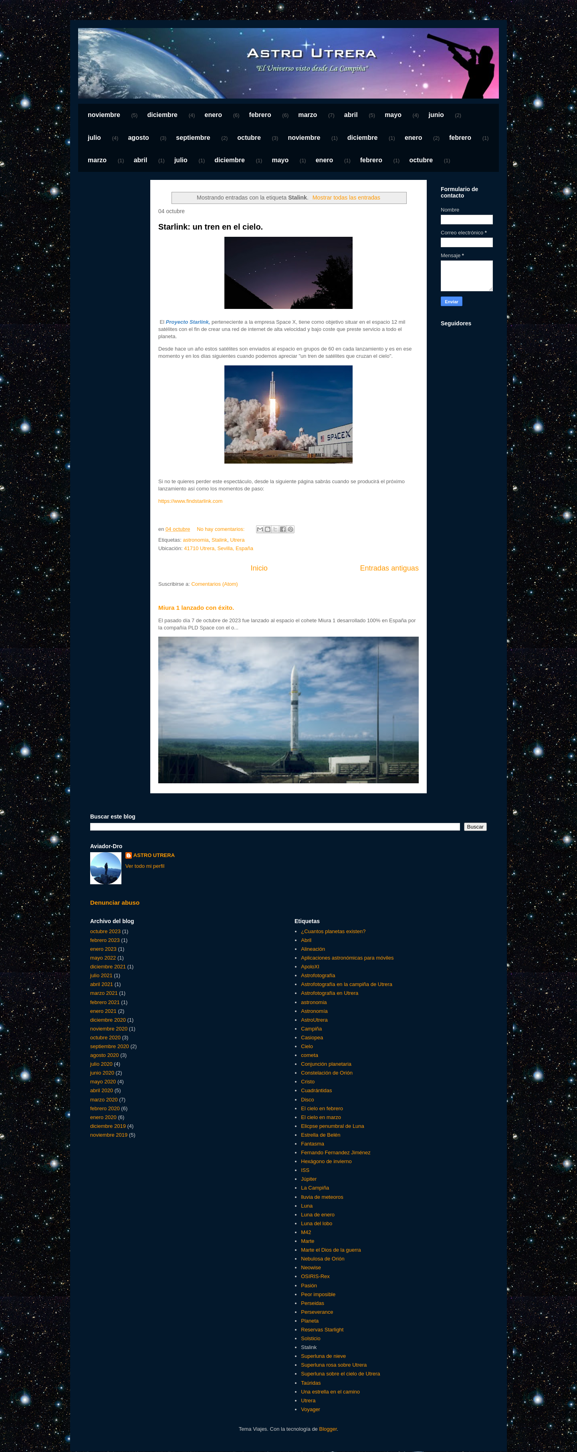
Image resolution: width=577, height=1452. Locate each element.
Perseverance (317, 1312)
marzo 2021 (104, 993)
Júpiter (309, 1179)
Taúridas (311, 1383)
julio (94, 137)
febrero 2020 (105, 1108)
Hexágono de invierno (326, 1161)
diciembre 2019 (108, 1126)
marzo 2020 (104, 1100)
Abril (306, 940)
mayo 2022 (103, 958)
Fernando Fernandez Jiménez (335, 1153)
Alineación (313, 949)
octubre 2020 (105, 1038)
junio (436, 114)
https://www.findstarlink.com (190, 501)
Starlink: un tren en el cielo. (210, 226)
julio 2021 (101, 975)
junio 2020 (102, 1073)
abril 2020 (101, 1090)
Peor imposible (318, 1294)
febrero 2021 (105, 1002)
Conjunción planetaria (326, 1064)
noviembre (104, 114)
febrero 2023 (105, 940)
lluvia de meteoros (322, 1197)
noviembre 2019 (108, 1135)
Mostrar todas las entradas (346, 197)
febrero (260, 114)
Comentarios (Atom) (214, 584)
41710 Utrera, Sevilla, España (218, 548)
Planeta (310, 1321)
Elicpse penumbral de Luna (332, 1126)
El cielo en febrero (322, 1108)
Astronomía (314, 1011)
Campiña (311, 1029)
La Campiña (315, 1188)
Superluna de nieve (323, 1356)
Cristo (308, 1082)
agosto (138, 137)
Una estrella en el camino (330, 1392)
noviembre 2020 (108, 1029)
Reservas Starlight (322, 1330)
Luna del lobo (316, 1223)
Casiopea (312, 1038)
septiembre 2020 (109, 1046)
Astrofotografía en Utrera (329, 993)
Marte (307, 1241)
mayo (393, 114)
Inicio (258, 568)
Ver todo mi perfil (145, 866)
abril (351, 114)
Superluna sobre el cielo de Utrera (340, 1374)
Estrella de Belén (320, 1135)
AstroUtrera (314, 1020)
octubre (249, 137)
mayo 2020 (103, 1082)
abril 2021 (101, 984)
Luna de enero (318, 1215)
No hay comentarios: (221, 529)
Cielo (307, 1046)
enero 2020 (103, 1117)
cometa (309, 1055)
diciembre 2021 (108, 967)
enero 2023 (103, 949)
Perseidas (312, 1303)
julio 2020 (101, 1064)
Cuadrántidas (316, 1090)
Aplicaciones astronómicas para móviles (347, 958)
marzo (307, 114)
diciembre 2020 (108, 1020)
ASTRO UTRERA (154, 855)
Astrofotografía (318, 975)
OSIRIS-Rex (315, 1276)
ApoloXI (310, 967)
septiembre (193, 137)
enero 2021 (103, 1011)
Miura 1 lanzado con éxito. (196, 607)
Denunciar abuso (114, 902)
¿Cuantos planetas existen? (333, 931)
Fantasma (312, 1144)
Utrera (237, 540)
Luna (307, 1206)
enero (213, 114)
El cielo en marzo (321, 1117)
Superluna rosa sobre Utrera (334, 1365)
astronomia (195, 540)
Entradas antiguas (389, 568)
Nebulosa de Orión (322, 1259)
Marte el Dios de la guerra (331, 1250)
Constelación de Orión (327, 1073)
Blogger (328, 1429)
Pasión (309, 1286)
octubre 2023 (105, 931)
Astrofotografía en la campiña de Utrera (346, 984)
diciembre (162, 114)
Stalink (219, 540)
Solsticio (310, 1338)
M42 (306, 1232)
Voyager (310, 1409)
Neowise (311, 1267)
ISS (305, 1170)
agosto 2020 (104, 1055)
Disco (307, 1100)
